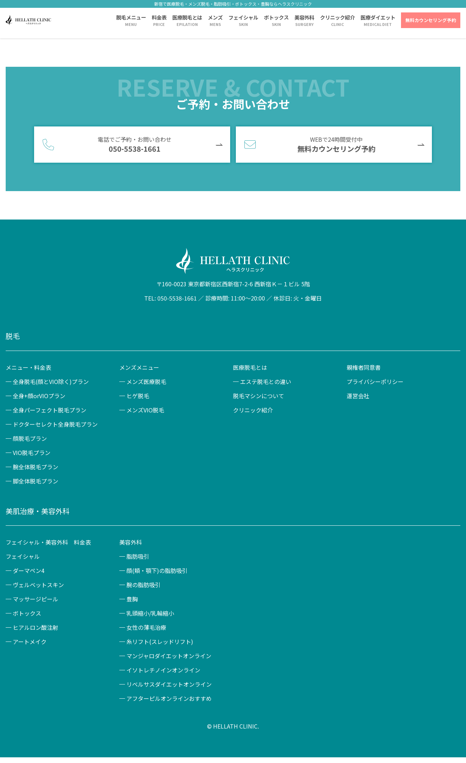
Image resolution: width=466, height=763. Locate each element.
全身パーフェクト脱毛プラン (49, 410)
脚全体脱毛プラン (35, 481)
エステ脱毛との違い (265, 381)
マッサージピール (35, 599)
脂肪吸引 (137, 556)
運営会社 (358, 395)
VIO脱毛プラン (31, 452)
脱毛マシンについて (258, 395)
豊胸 (132, 599)
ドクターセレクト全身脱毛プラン (55, 424)
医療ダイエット (378, 17)
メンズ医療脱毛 (146, 381)
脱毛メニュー (131, 17)
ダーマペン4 (28, 570)
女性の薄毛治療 (146, 627)
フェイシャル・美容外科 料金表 (48, 542)
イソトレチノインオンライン (163, 670)
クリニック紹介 (337, 17)
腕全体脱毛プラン (35, 466)
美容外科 (304, 17)
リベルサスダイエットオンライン (169, 684)
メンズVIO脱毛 (145, 410)
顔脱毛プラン (30, 438)
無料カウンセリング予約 (430, 20)
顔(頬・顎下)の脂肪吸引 (157, 570)
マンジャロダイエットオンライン (168, 655)
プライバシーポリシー (375, 381)
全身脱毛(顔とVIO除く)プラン (51, 381)
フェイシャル (243, 17)
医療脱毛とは (187, 17)
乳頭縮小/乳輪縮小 (150, 613)
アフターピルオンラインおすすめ (169, 698)
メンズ (215, 17)
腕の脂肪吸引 (143, 584)
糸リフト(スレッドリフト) (159, 641)
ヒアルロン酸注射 (35, 627)
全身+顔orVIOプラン (39, 395)
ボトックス (276, 17)
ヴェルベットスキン (38, 584)
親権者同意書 (364, 367)
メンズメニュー (139, 367)
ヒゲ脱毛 (137, 395)
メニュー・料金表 (28, 367)
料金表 (159, 17)
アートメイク (30, 641)
